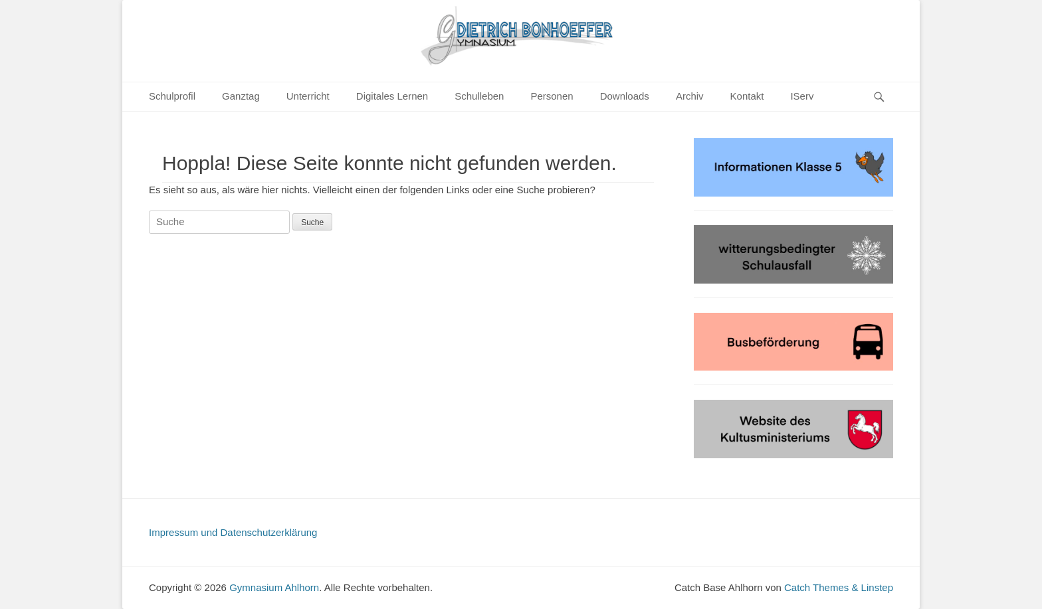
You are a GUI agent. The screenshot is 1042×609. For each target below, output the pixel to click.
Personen (551, 96)
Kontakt (747, 96)
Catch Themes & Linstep (838, 587)
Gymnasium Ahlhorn (274, 587)
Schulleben (479, 96)
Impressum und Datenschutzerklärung (233, 532)
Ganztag (241, 96)
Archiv (690, 96)
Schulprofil (172, 96)
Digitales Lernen (392, 96)
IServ (801, 96)
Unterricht (308, 96)
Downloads (624, 96)
